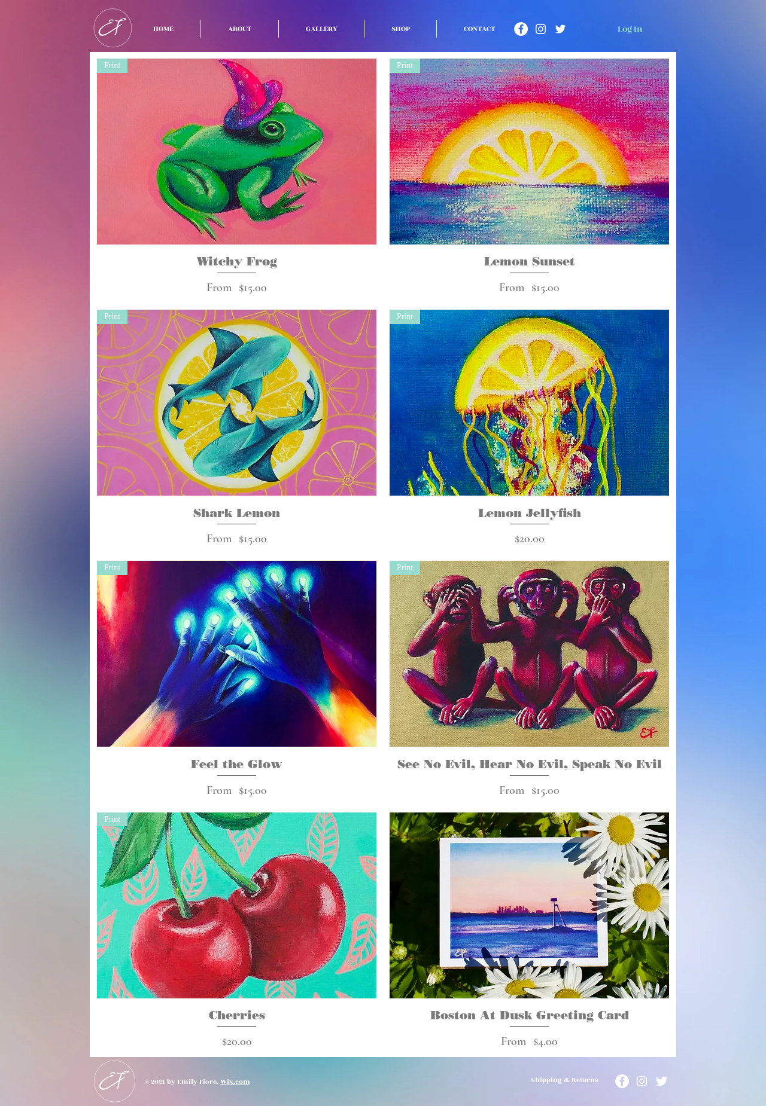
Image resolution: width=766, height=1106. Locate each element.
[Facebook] (521, 29)
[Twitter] (560, 29)
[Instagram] (541, 29)
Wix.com (235, 1082)
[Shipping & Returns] (564, 1081)
